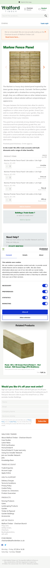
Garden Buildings (8, 513)
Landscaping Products (10, 506)
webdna (35, 564)
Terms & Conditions (9, 483)
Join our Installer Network (11, 455)
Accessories (6, 516)
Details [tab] (25, 255)
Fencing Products (8, 501)
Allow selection (25, 317)
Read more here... (12, 37)
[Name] (25, 402)
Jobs (3, 458)
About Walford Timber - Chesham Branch (17, 438)
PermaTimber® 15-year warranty (14, 450)
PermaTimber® (7, 448)
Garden (4, 508)
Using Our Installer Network (12, 453)
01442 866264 (16, 246)
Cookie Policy (12, 421)
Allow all (25, 312)
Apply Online (6, 473)
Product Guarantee (9, 493)
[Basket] (42, 9)
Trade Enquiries (7, 468)
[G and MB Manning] (11, 9)
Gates (4, 503)
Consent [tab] (9, 255)
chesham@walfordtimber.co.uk (13, 541)
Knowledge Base (8, 460)
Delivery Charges (8, 481)
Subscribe (42, 421)
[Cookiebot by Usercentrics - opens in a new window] (39, 249)
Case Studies (6, 440)
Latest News (6, 443)
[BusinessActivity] (25, 416)
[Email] (25, 407)
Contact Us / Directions (10, 491)
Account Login (7, 470)
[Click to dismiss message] (45, 32)
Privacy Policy (6, 486)
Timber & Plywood (8, 511)
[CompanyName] (25, 411)
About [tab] (41, 255)
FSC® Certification (8, 445)
